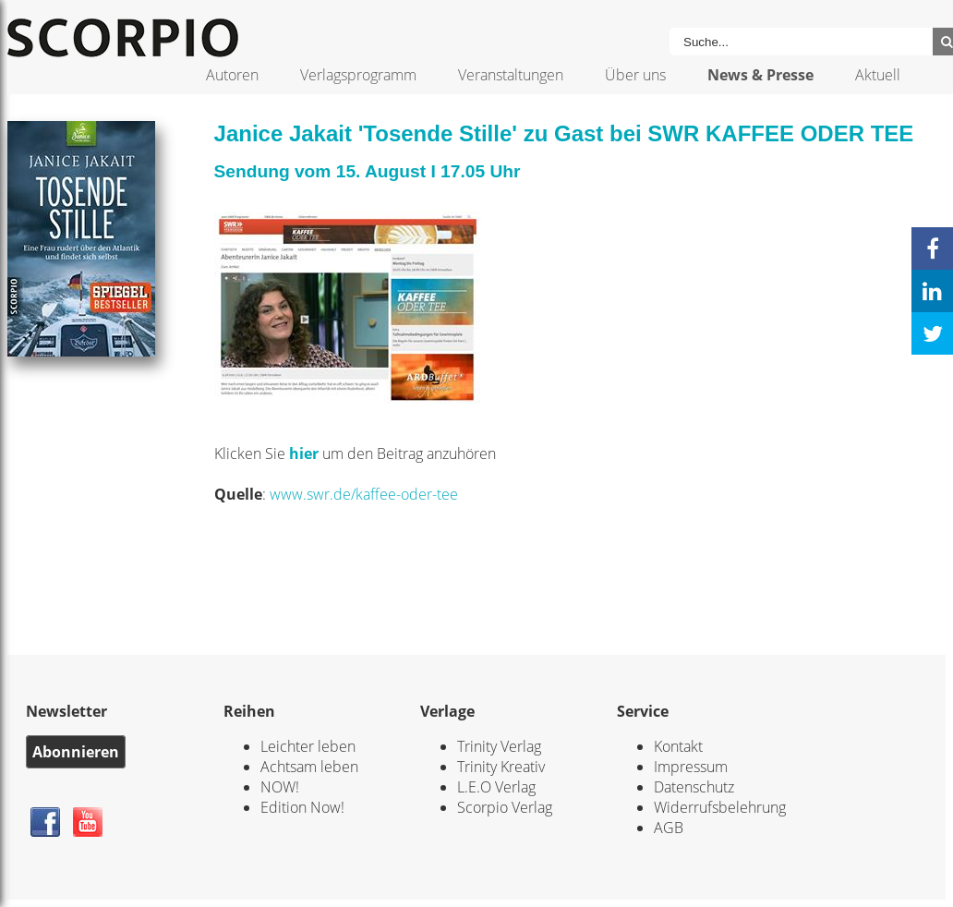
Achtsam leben (309, 766)
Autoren (232, 75)
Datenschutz (694, 787)
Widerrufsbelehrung (720, 807)
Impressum (691, 766)
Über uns (635, 75)
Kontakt (678, 746)
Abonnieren (75, 752)
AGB (668, 827)
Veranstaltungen (510, 75)
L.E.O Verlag (496, 787)
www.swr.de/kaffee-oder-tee (364, 494)
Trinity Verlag (499, 746)
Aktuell (877, 75)
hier (305, 453)
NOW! (279, 787)
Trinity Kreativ (501, 766)
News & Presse (760, 75)
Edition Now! (302, 807)
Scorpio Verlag (504, 807)
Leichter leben (308, 746)
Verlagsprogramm (358, 75)
